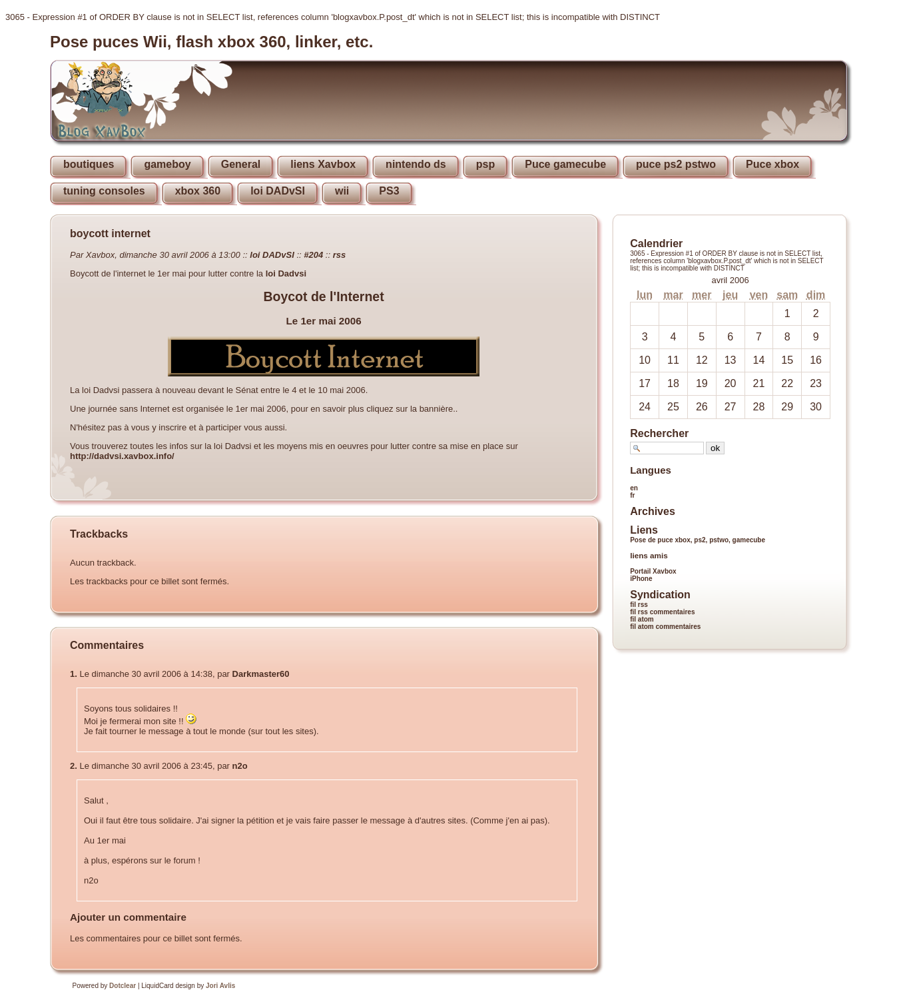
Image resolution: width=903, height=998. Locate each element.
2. (73, 766)
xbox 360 (197, 191)
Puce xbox (772, 164)
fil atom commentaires (665, 626)
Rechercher (659, 433)
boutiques (88, 164)
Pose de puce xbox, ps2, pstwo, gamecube (697, 540)
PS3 (389, 191)
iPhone (641, 578)
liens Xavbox (323, 164)
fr (632, 495)
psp (485, 164)
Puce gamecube (565, 164)
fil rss (639, 604)
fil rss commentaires (662, 612)
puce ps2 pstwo (676, 164)
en (634, 488)
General (241, 164)
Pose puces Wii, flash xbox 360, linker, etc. (211, 42)
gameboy (167, 164)
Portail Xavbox (653, 571)
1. (73, 674)
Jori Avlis (220, 985)
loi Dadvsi (286, 273)
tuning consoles (104, 191)
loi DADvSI (277, 191)
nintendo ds (416, 164)
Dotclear (122, 985)
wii (342, 191)
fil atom (642, 619)
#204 (313, 255)
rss (339, 255)
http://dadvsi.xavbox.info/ (122, 456)
